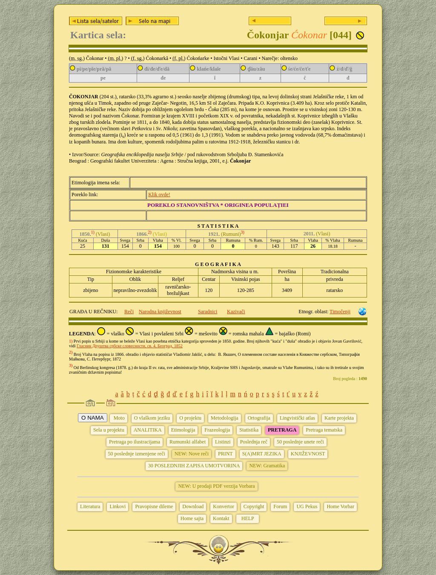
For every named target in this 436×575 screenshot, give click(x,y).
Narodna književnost (160, 312)
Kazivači (236, 312)
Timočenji (340, 312)
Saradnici (207, 312)
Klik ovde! (159, 194)
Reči (129, 312)
